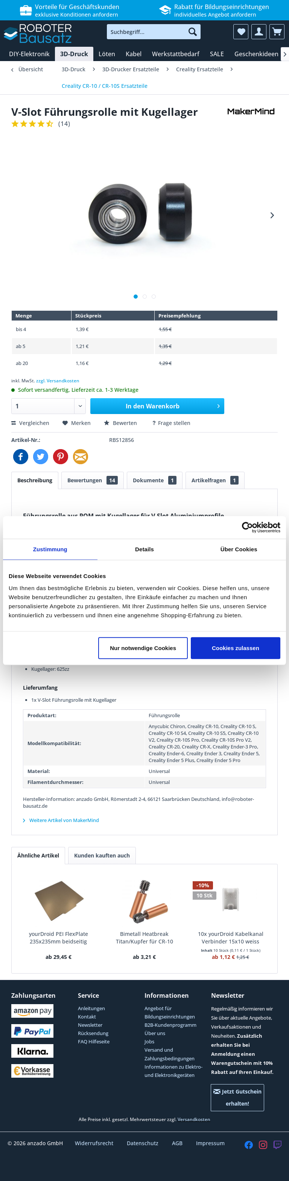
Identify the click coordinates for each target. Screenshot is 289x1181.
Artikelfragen (215, 480)
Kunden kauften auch (102, 855)
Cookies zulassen (235, 647)
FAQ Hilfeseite (94, 1041)
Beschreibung (34, 480)
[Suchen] (193, 31)
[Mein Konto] (258, 31)
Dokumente (154, 480)
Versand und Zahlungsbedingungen (169, 1053)
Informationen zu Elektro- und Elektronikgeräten (173, 1070)
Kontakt (87, 1016)
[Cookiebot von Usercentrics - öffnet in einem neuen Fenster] (247, 527)
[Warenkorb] (276, 31)
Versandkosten (194, 1119)
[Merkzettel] (240, 31)
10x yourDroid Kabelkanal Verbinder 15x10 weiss (230, 937)
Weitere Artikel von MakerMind (61, 820)
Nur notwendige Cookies (143, 647)
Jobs (149, 1041)
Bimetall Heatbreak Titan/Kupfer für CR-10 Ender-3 (144, 937)
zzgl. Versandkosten (57, 380)
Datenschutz (143, 1143)
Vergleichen (30, 422)
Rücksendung (93, 1033)
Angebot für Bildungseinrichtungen (169, 1012)
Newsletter (90, 1024)
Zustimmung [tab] (50, 549)
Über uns (154, 1033)
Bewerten (121, 422)
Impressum (210, 1143)
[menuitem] (154, 31)
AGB (178, 1143)
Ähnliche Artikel (38, 855)
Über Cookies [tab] (239, 549)
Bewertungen (92, 480)
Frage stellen (171, 422)
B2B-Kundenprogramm (170, 1024)
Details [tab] (144, 549)
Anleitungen (91, 1008)
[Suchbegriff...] (154, 31)
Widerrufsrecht (95, 1143)
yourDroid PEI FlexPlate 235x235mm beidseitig (58, 937)
